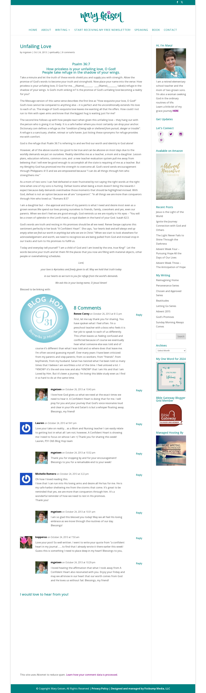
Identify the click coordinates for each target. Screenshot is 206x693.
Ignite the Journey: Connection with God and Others (171, 219)
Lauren (39, 423)
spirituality (54, 52)
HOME (33, 30)
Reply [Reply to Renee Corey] (139, 314)
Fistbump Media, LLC (157, 688)
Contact (170, 30)
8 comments (68, 52)
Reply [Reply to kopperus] (139, 538)
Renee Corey (81, 313)
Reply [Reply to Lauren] (139, 424)
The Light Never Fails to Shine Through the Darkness (170, 233)
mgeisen (27, 52)
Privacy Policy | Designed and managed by (118, 688)
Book (156, 30)
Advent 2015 (163, 305)
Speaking (141, 30)
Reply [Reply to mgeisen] (139, 390)
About (46, 30)
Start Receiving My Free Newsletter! (102, 30)
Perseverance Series (167, 279)
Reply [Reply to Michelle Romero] (139, 475)
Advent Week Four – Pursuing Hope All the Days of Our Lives (168, 247)
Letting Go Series (166, 299)
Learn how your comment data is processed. (92, 674)
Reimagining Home (167, 274)
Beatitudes (162, 294)
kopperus (41, 537)
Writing (61, 30)
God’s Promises (165, 310)
